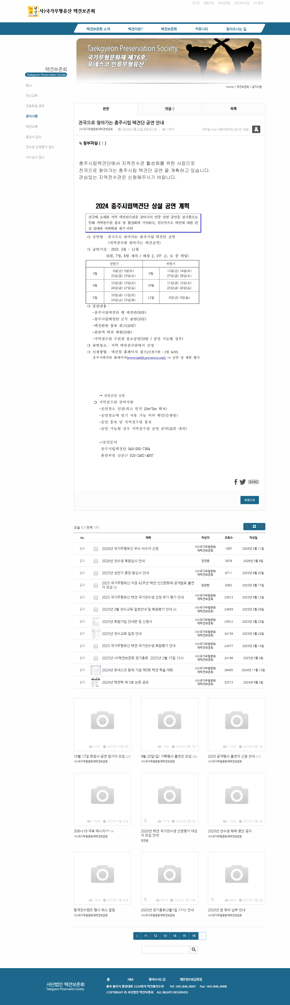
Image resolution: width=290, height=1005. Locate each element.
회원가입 (209, 3)
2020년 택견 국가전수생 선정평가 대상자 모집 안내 (169, 833)
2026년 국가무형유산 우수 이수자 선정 (130, 548)
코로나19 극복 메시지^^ (94, 831)
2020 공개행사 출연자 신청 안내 (234, 756)
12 (155, 935)
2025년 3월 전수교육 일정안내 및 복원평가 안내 (137, 609)
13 (165, 935)
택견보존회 (169, 29)
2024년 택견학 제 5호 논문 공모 (125, 682)
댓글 (169, 109)
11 (145, 935)
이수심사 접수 (35, 157)
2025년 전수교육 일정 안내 (122, 634)
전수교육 (32, 95)
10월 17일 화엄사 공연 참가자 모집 (102, 756)
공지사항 (32, 116)
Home (230, 87)
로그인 (196, 3)
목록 (233, 109)
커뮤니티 (201, 29)
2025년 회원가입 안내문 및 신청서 (127, 621)
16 (193, 935)
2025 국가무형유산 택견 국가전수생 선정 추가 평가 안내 (143, 597)
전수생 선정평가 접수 (40, 147)
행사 (29, 85)
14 (174, 935)
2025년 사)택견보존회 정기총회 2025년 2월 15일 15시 (143, 658)
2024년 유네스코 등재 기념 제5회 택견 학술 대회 (137, 670)
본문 (106, 109)
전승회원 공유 (35, 106)
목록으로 (249, 500)
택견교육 (32, 126)
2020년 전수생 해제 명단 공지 (230, 831)
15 (184, 935)
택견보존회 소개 (98, 29)
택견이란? (135, 29)
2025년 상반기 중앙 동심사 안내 (125, 573)
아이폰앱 (258, 3)
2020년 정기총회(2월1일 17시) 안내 (167, 910)
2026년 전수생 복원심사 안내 (123, 561)
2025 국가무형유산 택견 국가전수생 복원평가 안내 (138, 646)
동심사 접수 (34, 137)
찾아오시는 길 (236, 29)
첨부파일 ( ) (92, 143)
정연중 (144, 840)
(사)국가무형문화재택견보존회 (96, 129)
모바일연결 (224, 3)
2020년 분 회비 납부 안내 (226, 910)
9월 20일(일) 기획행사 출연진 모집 (169, 756)
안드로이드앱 (241, 3)
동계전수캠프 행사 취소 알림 (94, 910)
